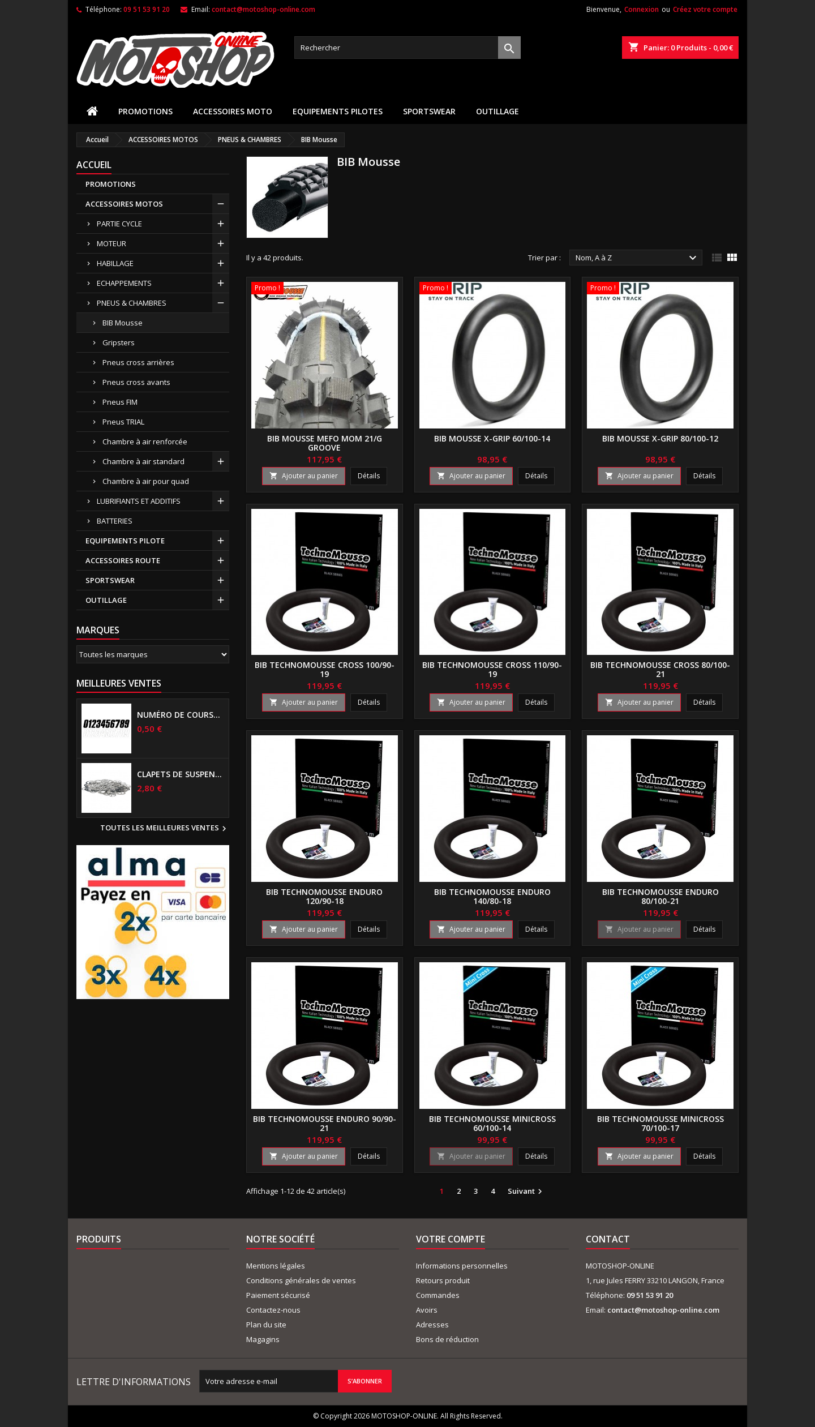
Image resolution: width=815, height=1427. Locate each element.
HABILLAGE (115, 263)
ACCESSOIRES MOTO (232, 111)
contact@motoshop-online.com (263, 9)
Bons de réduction (447, 1339)
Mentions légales (275, 1266)
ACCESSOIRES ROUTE (122, 560)
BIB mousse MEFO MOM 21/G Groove (324, 443)
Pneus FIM (120, 402)
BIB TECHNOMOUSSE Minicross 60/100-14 (492, 1123)
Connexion (641, 9)
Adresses (432, 1324)
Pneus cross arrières (138, 362)
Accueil (93, 164)
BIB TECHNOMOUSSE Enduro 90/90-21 (324, 1123)
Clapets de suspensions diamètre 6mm (180, 774)
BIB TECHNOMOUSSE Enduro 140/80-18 (492, 896)
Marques (97, 630)
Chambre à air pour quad (145, 481)
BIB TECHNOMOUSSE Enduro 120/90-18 (324, 896)
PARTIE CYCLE (119, 223)
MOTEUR (111, 243)
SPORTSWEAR (429, 111)
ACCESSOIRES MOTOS (124, 204)
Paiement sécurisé (278, 1295)
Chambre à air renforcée (144, 441)
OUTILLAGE (497, 111)
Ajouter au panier (303, 476)
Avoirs (426, 1310)
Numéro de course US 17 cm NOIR (180, 714)
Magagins (263, 1339)
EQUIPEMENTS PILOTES (338, 111)
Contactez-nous (273, 1310)
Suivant (526, 1191)
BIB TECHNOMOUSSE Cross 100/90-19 (324, 669)
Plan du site (266, 1324)
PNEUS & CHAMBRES (131, 303)
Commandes (438, 1295)
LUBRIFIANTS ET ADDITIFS (139, 501)
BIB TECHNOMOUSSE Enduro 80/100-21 (660, 896)
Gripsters (118, 342)
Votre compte (450, 1239)
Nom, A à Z (638, 258)
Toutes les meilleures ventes (164, 829)
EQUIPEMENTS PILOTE (125, 540)
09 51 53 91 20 (146, 9)
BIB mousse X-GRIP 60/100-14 (492, 438)
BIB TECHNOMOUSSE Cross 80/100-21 (660, 669)
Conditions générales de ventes (301, 1280)
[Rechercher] (407, 47)
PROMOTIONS (145, 111)
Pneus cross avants (136, 382)
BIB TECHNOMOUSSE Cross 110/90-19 (492, 669)
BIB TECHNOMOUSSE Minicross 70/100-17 (660, 1123)
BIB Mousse (122, 323)
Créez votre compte (705, 9)
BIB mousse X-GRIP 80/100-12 (660, 438)
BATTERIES (114, 521)
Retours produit (443, 1280)
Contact (608, 1239)
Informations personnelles (462, 1266)
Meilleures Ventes (118, 683)
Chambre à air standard (143, 461)
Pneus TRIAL (123, 422)
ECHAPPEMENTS (124, 283)
